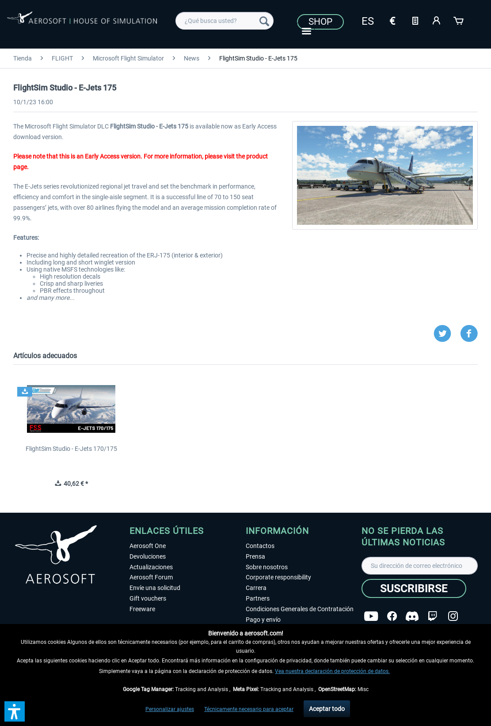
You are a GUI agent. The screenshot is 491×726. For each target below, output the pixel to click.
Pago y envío (263, 619)
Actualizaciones (151, 567)
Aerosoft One (147, 545)
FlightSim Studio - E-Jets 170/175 (71, 448)
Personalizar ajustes (169, 709)
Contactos (260, 545)
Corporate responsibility (278, 577)
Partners (258, 598)
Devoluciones (147, 556)
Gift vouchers (147, 598)
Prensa (255, 556)
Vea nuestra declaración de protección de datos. (332, 671)
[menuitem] (224, 21)
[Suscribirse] (414, 588)
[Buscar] (264, 21)
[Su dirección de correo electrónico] (420, 566)
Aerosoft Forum (151, 577)
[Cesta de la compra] (459, 20)
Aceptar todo (327, 708)
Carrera (256, 587)
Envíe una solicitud (154, 587)
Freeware (142, 609)
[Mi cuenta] (437, 20)
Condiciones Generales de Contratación (300, 609)
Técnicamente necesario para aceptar (248, 709)
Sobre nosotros (267, 567)
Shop (320, 21)
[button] (14, 711)
